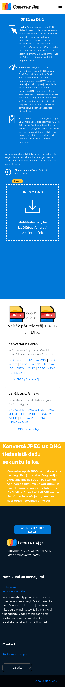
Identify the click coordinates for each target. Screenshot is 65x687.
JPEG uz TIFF (19, 372)
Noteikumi (9, 587)
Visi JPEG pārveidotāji (26, 379)
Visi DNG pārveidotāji (25, 429)
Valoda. (17, 667)
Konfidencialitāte (13, 591)
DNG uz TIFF (29, 414)
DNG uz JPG (16, 409)
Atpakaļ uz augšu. (46, 681)
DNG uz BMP (19, 422)
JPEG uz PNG (37, 360)
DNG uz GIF (47, 418)
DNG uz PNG (36, 409)
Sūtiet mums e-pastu (16, 654)
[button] (8, 172)
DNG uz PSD (28, 418)
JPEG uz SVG (46, 368)
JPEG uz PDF (16, 360)
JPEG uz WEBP (30, 364)
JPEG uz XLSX (26, 368)
